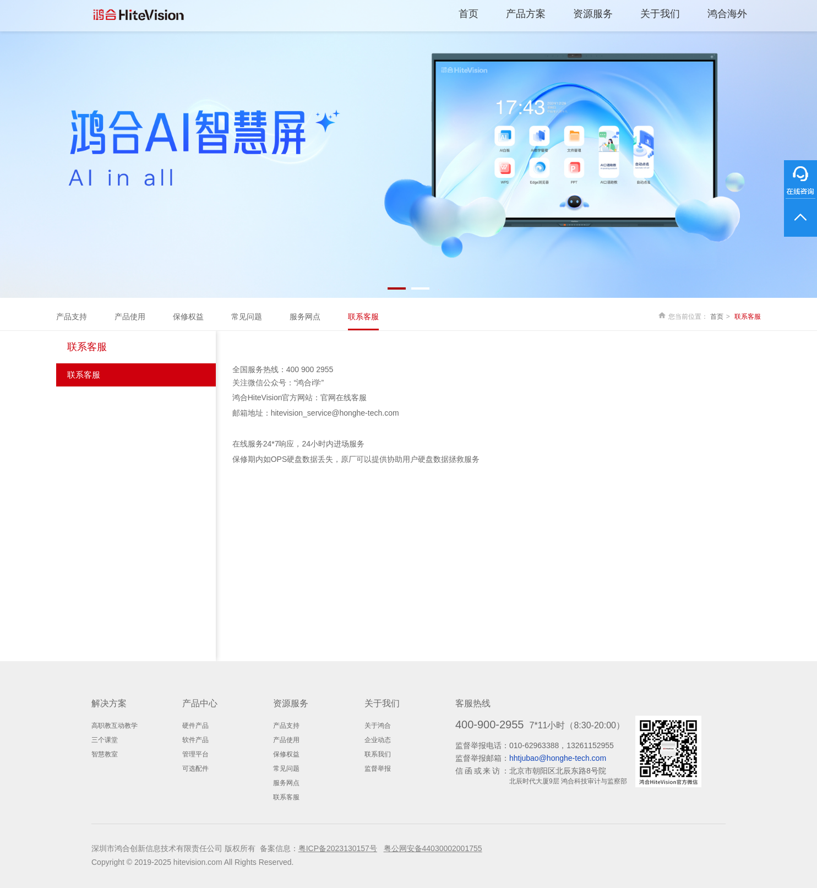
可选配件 (195, 768)
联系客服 (363, 316)
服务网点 (305, 316)
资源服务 (593, 13)
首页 (468, 13)
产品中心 (199, 703)
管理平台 (195, 754)
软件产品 (195, 740)
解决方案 (109, 703)
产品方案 (526, 13)
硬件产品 (195, 725)
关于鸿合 (377, 725)
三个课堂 (104, 740)
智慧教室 (104, 754)
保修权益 (188, 316)
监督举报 (377, 768)
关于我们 (660, 13)
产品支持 (71, 316)
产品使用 (130, 316)
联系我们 (377, 754)
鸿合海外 (727, 13)
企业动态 (377, 740)
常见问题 (246, 316)
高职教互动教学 (114, 725)
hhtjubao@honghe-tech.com (557, 758)
